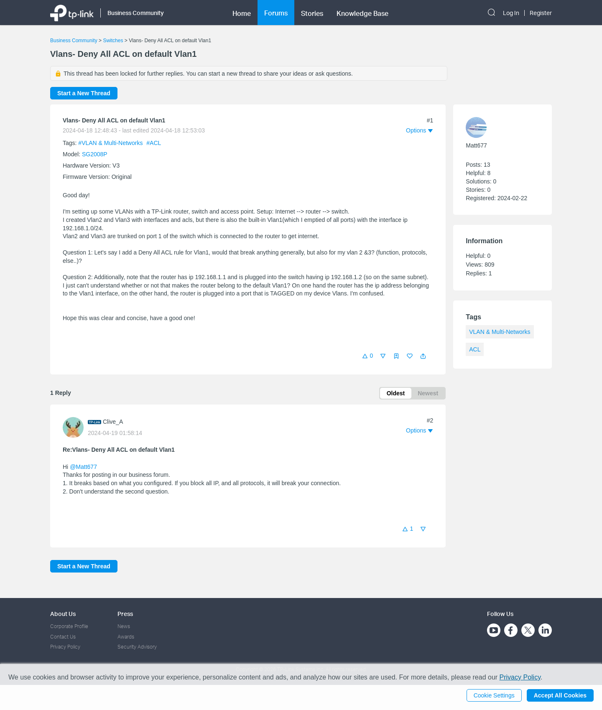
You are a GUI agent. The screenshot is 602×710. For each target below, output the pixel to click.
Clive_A (113, 421)
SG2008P (94, 154)
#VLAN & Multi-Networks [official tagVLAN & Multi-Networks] (111, 143)
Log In (511, 13)
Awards (125, 637)
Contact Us (63, 637)
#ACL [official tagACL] (153, 143)
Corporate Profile (69, 626)
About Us (63, 613)
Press (125, 613)
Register (541, 13)
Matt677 (476, 145)
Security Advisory (137, 647)
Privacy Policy (65, 647)
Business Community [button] (135, 12)
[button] (423, 356)
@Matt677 (83, 466)
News (123, 626)
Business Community (73, 40)
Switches (113, 40)
